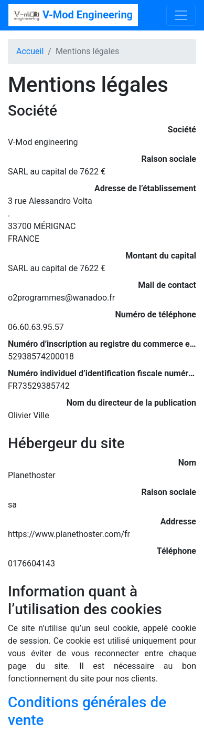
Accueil (30, 51)
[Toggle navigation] (181, 15)
